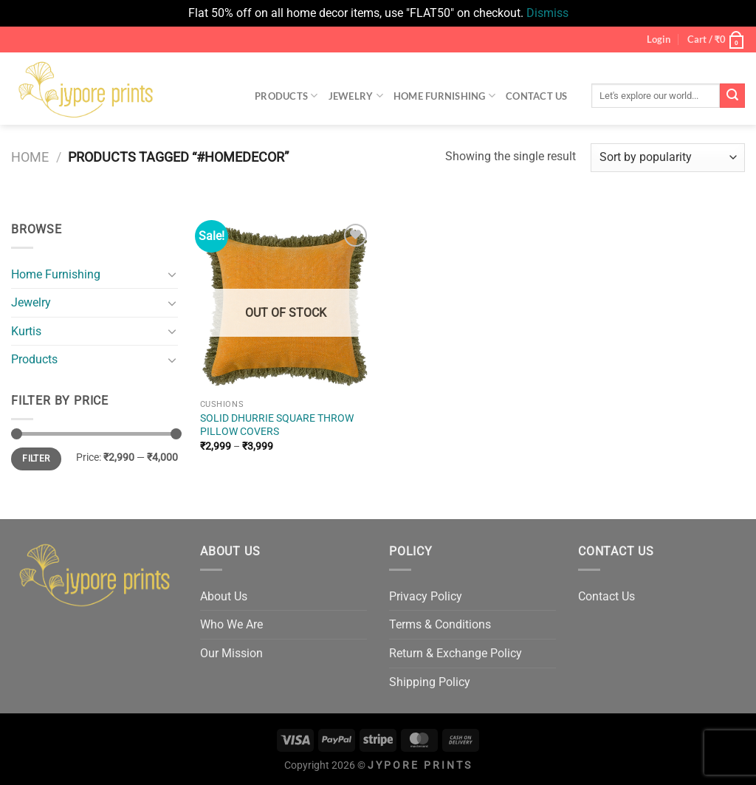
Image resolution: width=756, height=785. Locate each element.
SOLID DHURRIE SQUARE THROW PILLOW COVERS (277, 425)
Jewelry (356, 96)
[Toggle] (172, 274)
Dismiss (547, 13)
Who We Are (231, 624)
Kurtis (26, 331)
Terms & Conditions (440, 624)
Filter (35, 458)
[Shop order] (668, 157)
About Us (223, 596)
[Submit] (732, 96)
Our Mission (231, 653)
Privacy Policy (425, 596)
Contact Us (537, 96)
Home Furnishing (444, 96)
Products (286, 96)
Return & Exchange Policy (455, 653)
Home (30, 157)
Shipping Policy (429, 682)
